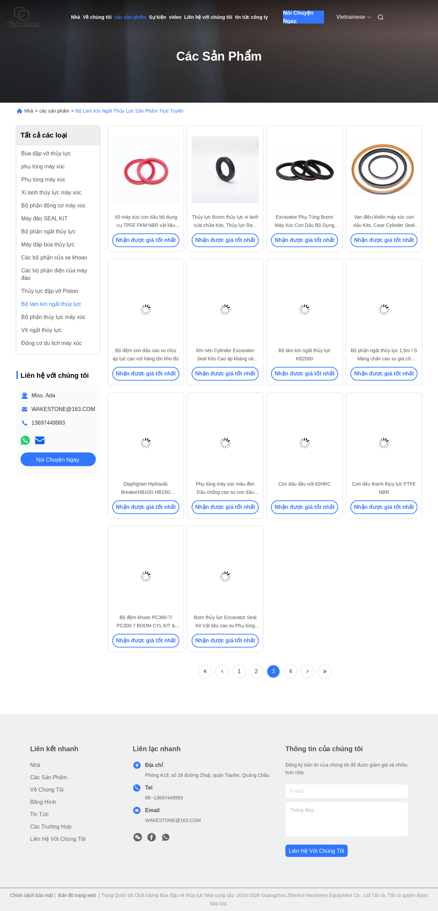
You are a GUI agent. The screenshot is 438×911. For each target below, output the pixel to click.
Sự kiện (157, 17)
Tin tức (39, 814)
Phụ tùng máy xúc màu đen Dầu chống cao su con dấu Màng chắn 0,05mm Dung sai (225, 492)
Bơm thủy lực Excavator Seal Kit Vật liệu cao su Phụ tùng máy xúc (225, 626)
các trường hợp (51, 827)
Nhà (75, 17)
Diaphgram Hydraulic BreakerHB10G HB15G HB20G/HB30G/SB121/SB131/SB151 (152, 492)
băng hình (43, 802)
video (175, 17)
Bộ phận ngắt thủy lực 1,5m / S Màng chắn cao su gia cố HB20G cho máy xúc (384, 359)
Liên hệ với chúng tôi (208, 17)
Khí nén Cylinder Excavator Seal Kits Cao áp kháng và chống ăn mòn (225, 359)
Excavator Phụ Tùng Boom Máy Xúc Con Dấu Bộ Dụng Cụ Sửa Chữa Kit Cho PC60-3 (304, 225)
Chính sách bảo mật (31, 895)
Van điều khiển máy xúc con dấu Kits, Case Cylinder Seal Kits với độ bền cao (383, 225)
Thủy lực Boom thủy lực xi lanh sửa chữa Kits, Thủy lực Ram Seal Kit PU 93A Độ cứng (225, 225)
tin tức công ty (251, 17)
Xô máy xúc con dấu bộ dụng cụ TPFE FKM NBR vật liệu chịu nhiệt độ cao (146, 225)
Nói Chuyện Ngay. (298, 17)
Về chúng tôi (97, 17)
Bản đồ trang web (77, 895)
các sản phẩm (130, 17)
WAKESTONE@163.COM (63, 409)
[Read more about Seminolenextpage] (205, 671)
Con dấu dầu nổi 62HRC (304, 484)
